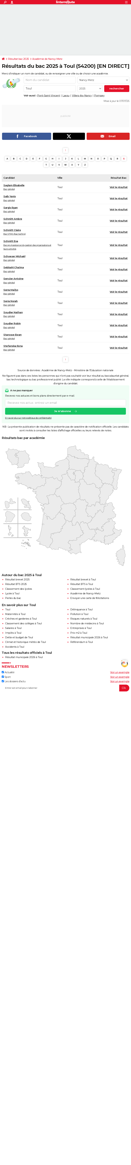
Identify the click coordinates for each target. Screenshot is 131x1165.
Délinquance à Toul (81, 609)
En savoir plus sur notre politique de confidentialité (28, 418)
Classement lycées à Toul (85, 588)
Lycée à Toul (12, 593)
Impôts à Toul (13, 632)
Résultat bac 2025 (18, 58)
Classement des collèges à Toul (23, 623)
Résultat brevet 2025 (17, 579)
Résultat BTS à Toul (81, 584)
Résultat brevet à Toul (83, 579)
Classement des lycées (18, 588)
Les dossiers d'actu (13, 681)
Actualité (8, 672)
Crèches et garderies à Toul (21, 618)
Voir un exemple (119, 672)
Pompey (99, 95)
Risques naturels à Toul (83, 618)
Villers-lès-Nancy (82, 95)
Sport (6, 676)
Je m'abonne (62, 411)
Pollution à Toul (79, 614)
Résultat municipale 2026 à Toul (89, 637)
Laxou (65, 95)
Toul (7, 609)
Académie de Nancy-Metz (47, 58)
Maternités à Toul (15, 614)
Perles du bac (13, 598)
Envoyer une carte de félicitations (89, 598)
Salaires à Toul (13, 628)
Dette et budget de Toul (19, 637)
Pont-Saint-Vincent (48, 95)
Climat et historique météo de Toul (25, 642)
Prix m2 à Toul (78, 632)
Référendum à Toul (81, 642)
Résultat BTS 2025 (16, 584)
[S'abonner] (65, 688)
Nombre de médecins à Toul (87, 623)
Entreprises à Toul (80, 628)
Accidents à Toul (14, 646)
